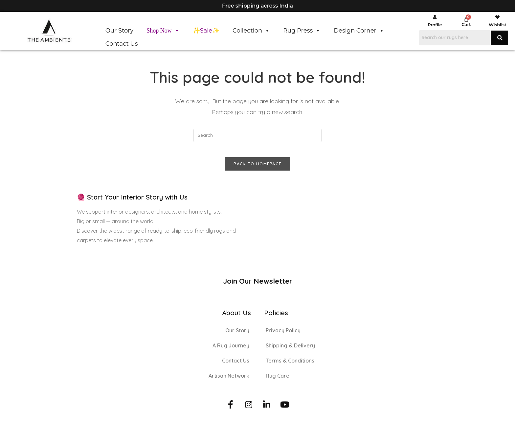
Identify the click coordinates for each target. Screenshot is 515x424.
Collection (251, 30)
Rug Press (302, 30)
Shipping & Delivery (290, 350)
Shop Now (163, 30)
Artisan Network (229, 380)
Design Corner (359, 30)
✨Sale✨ (206, 30)
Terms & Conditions (290, 365)
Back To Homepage (258, 168)
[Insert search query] (257, 135)
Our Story (119, 30)
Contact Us (121, 43)
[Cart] (466, 19)
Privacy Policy (283, 335)
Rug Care (277, 380)
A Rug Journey (231, 350)
